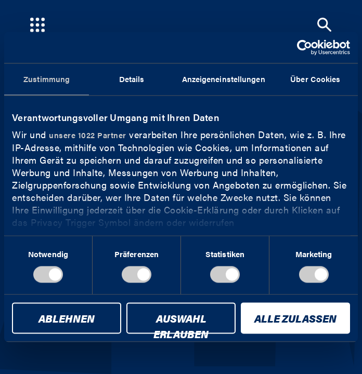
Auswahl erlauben (181, 322)
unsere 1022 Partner (87, 134)
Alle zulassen (295, 318)
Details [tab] (132, 78)
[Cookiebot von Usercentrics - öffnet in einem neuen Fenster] (304, 47)
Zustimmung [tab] (46, 78)
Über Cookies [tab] (315, 78)
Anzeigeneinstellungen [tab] (223, 78)
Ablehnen (66, 318)
